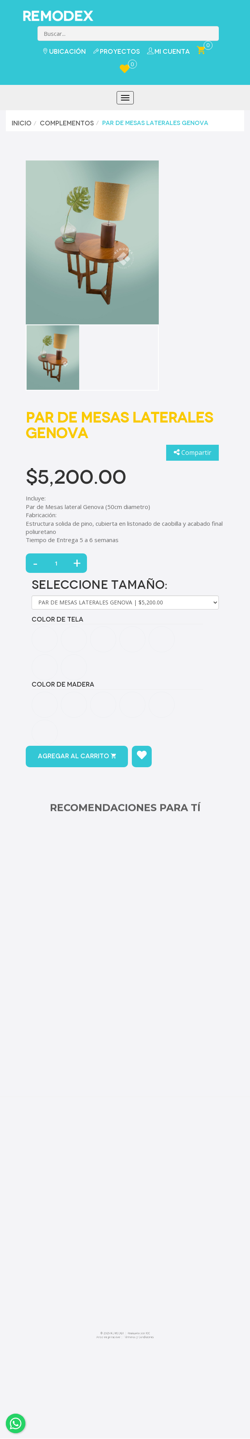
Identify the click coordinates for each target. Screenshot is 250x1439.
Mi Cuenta (168, 51)
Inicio (21, 123)
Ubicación (64, 51)
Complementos (66, 123)
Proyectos (116, 51)
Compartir (192, 452)
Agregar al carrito (77, 756)
